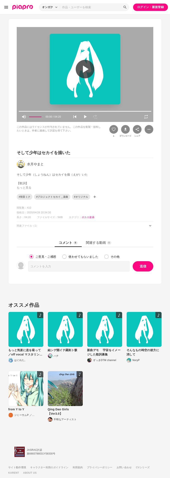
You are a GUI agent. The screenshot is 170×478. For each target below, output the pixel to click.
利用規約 (78, 467)
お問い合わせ (124, 467)
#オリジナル (81, 196)
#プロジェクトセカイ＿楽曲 (52, 196)
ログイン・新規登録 (150, 7)
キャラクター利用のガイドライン (49, 467)
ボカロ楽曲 (88, 217)
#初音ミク (24, 196)
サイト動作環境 (17, 467)
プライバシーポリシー (99, 467)
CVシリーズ (143, 467)
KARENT (13, 472)
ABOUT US (30, 472)
